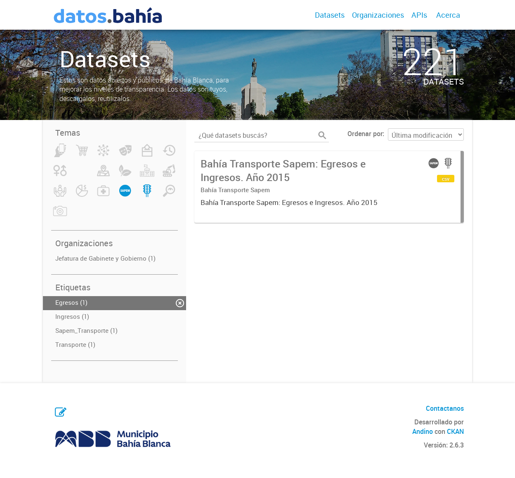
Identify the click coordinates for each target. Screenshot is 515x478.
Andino (422, 431)
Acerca (448, 15)
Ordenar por (365, 134)
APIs (419, 15)
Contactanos (445, 408)
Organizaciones (378, 15)
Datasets (330, 15)
